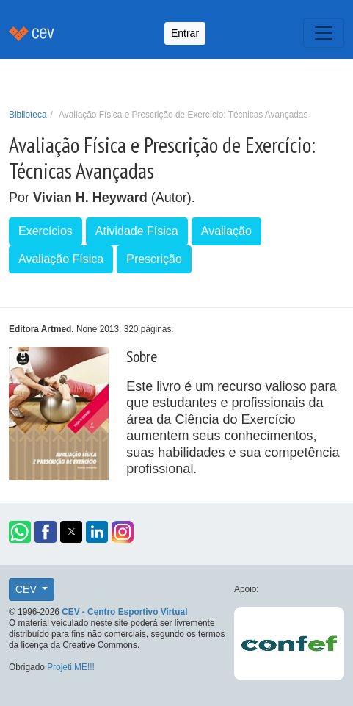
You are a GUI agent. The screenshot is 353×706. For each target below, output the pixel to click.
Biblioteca (28, 114)
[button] (20, 532)
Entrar (185, 33)
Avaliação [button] (226, 231)
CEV (27, 589)
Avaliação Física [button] (60, 259)
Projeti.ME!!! (71, 667)
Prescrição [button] (154, 259)
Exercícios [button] (45, 231)
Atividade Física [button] (136, 231)
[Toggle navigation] (323, 33)
